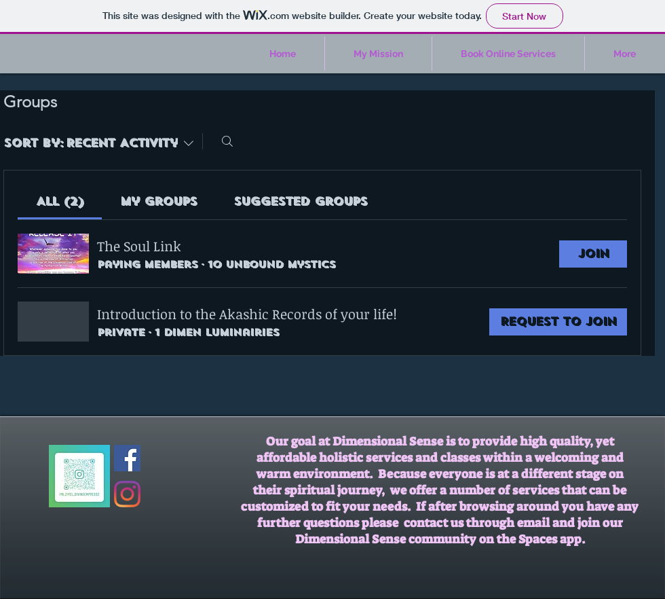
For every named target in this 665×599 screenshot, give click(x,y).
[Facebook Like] (166, 451)
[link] (59, 201)
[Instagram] (127, 494)
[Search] (227, 141)
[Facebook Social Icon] (127, 458)
